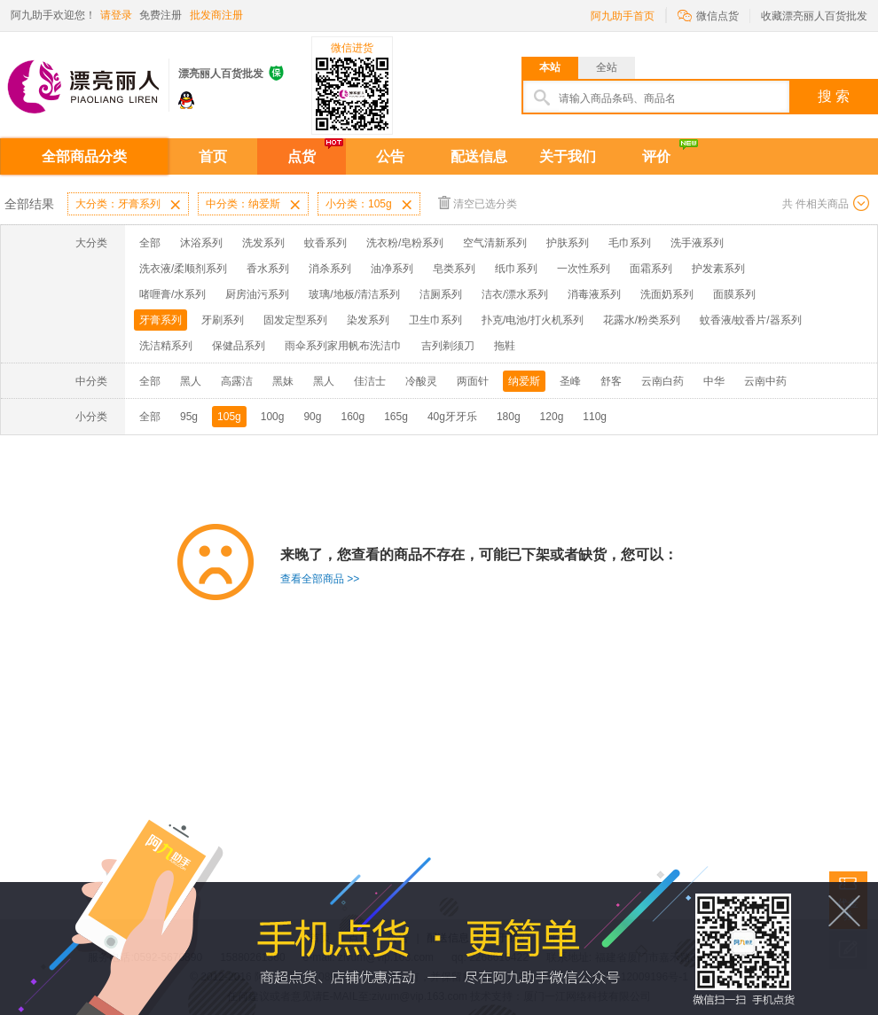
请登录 (116, 15)
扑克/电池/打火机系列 (533, 320)
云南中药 (765, 381)
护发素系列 (718, 268)
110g (595, 416)
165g (396, 416)
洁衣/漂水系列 (515, 294)
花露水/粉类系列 (641, 320)
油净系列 (392, 268)
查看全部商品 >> (319, 579)
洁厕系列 (440, 294)
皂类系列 (454, 268)
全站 (606, 67)
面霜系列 (651, 268)
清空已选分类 (477, 202)
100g (273, 416)
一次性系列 (583, 268)
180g (509, 416)
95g (189, 416)
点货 (301, 156)
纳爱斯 (524, 381)
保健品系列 (238, 346)
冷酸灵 (421, 381)
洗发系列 (263, 243)
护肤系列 (567, 243)
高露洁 (237, 381)
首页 (213, 156)
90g (312, 416)
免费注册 (160, 15)
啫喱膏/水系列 (172, 294)
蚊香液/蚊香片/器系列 (751, 320)
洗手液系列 (697, 243)
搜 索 (834, 96)
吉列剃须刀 (447, 346)
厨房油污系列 (257, 294)
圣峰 (570, 381)
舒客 (611, 381)
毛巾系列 (629, 243)
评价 (656, 156)
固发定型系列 (295, 320)
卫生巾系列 (435, 320)
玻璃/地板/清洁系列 (354, 294)
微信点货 (708, 14)
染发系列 (368, 320)
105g (229, 416)
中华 (714, 381)
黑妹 (283, 381)
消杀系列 (330, 268)
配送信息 (479, 156)
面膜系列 (734, 294)
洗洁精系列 (165, 346)
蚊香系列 (325, 243)
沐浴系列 (201, 243)
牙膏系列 (160, 320)
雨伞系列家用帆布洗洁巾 (343, 346)
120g (552, 416)
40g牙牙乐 (452, 416)
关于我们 (567, 156)
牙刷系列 (222, 320)
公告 (390, 156)
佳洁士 (370, 381)
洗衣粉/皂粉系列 (404, 243)
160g (353, 416)
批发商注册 (216, 15)
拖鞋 (504, 346)
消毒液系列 (594, 294)
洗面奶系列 (667, 294)
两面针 (473, 381)
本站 (550, 67)
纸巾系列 (516, 268)
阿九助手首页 (623, 16)
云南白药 (662, 381)
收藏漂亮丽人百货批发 (814, 16)
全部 (150, 243)
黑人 (190, 381)
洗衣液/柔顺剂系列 (183, 268)
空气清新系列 (495, 243)
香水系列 (268, 268)
